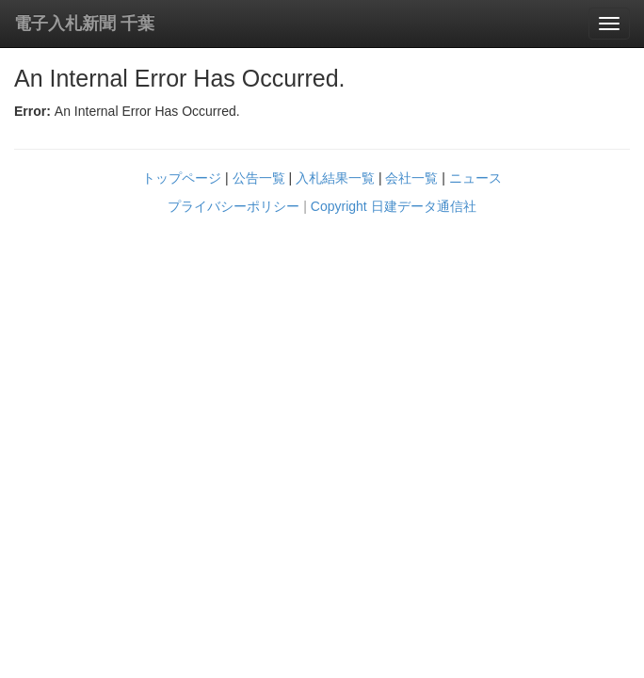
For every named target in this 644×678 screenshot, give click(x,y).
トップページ (181, 178)
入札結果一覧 (335, 178)
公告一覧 (259, 178)
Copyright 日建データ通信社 (393, 206)
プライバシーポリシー (233, 206)
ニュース (475, 178)
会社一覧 (411, 178)
